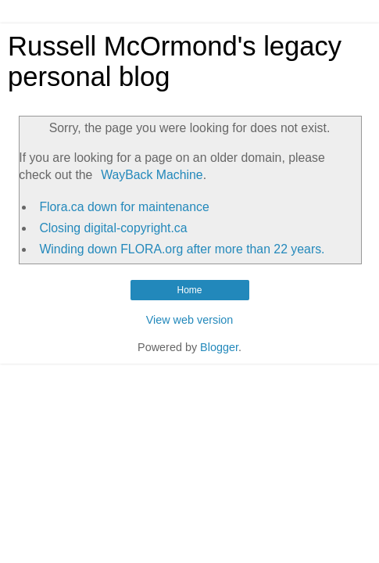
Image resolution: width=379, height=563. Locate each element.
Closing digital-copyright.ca (113, 228)
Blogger (219, 347)
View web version (190, 320)
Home (189, 290)
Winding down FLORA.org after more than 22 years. (181, 249)
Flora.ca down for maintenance (124, 206)
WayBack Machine (151, 174)
